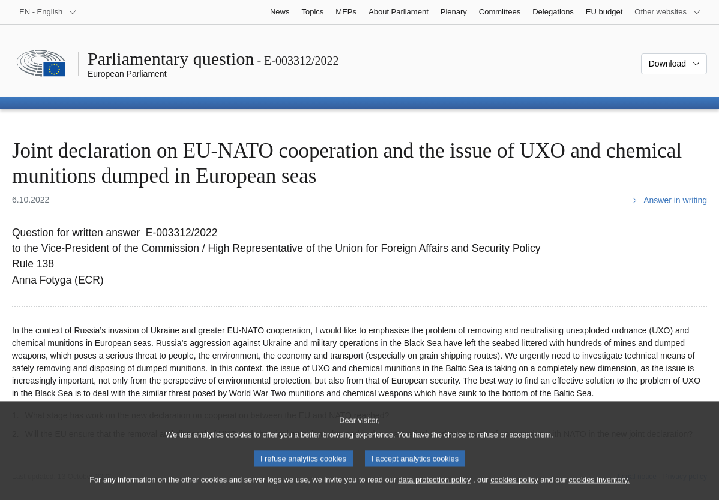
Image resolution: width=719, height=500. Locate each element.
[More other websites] (667, 12)
